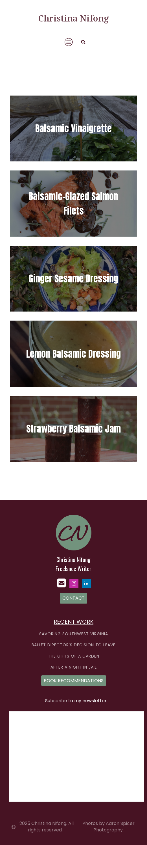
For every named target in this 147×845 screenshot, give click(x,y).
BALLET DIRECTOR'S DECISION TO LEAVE (73, 645)
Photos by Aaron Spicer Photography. (108, 826)
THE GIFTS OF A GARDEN (73, 656)
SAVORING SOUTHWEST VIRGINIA (73, 634)
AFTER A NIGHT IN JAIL (74, 667)
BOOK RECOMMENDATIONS (74, 680)
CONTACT (73, 598)
